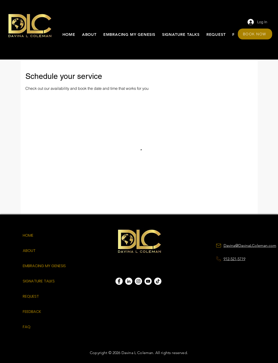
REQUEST (31, 296)
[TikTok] (157, 281)
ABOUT (29, 250)
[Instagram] (138, 281)
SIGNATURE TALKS (39, 281)
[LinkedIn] (128, 281)
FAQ (26, 327)
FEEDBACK (32, 311)
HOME (28, 235)
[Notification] (219, 259)
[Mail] (219, 245)
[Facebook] (119, 281)
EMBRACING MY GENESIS (40, 266)
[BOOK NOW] (255, 34)
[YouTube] (148, 281)
